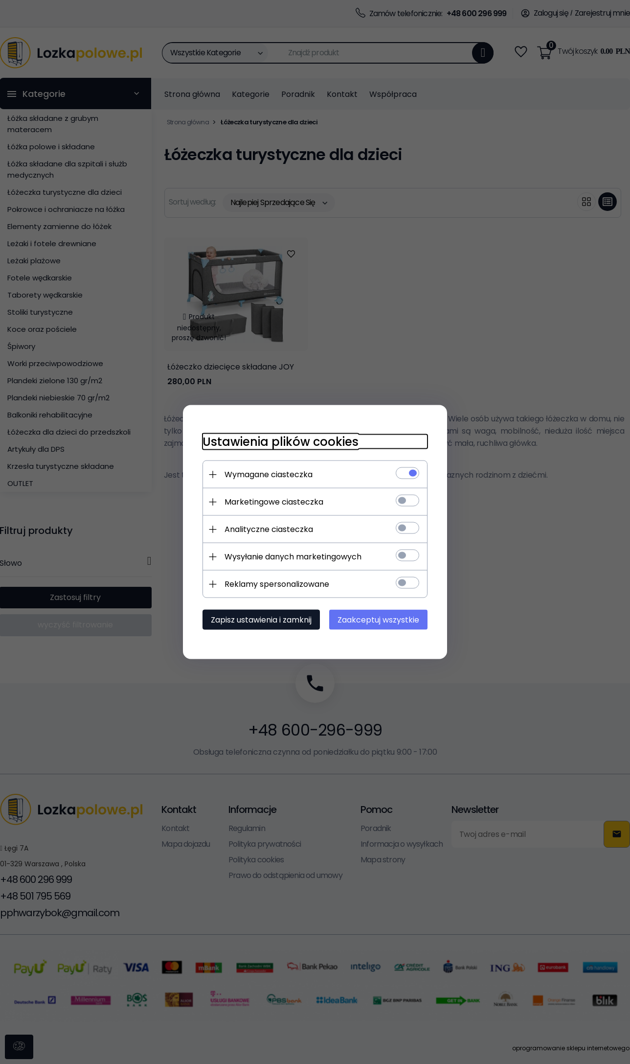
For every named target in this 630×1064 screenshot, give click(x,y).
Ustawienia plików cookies (280, 442)
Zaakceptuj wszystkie (378, 619)
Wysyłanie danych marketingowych (293, 556)
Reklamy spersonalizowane (277, 584)
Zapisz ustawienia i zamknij (261, 619)
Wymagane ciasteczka (269, 474)
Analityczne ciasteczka (269, 529)
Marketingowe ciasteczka (274, 502)
